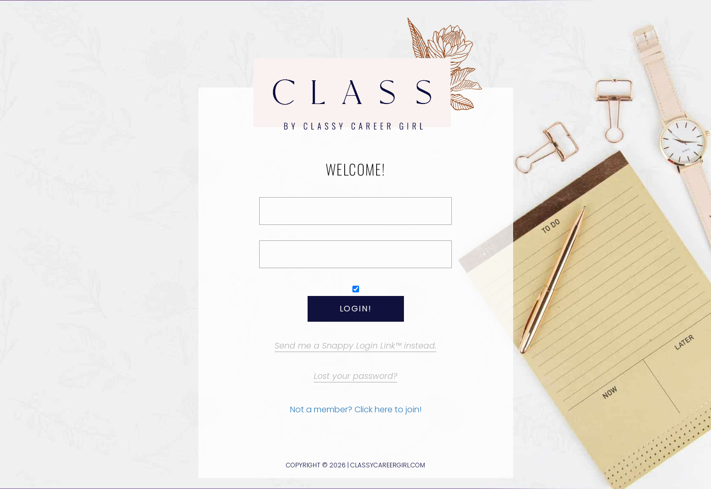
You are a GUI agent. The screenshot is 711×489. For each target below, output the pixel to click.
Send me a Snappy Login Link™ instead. (355, 346)
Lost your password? (355, 376)
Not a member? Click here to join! (355, 409)
